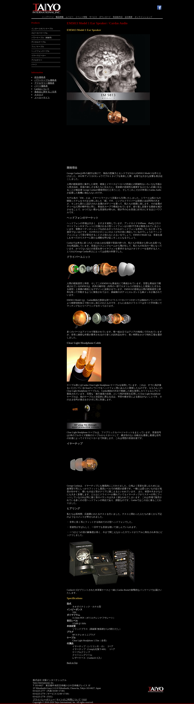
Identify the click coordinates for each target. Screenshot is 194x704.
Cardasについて (41, 89)
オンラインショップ (143, 17)
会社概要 (128, 17)
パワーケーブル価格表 (45, 80)
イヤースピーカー (38, 55)
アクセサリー (36, 60)
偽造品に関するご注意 (45, 92)
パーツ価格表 (41, 86)
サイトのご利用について (68, 699)
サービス (93, 17)
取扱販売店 (118, 17)
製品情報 (59, 17)
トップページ (48, 17)
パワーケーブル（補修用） (42, 38)
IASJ (84, 699)
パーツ (34, 64)
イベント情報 (81, 17)
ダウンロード (105, 17)
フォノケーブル (37, 46)
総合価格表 (39, 77)
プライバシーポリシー (44, 699)
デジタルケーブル (38, 42)
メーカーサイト (42, 97)
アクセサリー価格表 (44, 83)
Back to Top (72, 663)
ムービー (69, 17)
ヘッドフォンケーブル (40, 51)
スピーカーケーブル (39, 33)
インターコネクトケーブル (42, 29)
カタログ (38, 94)
